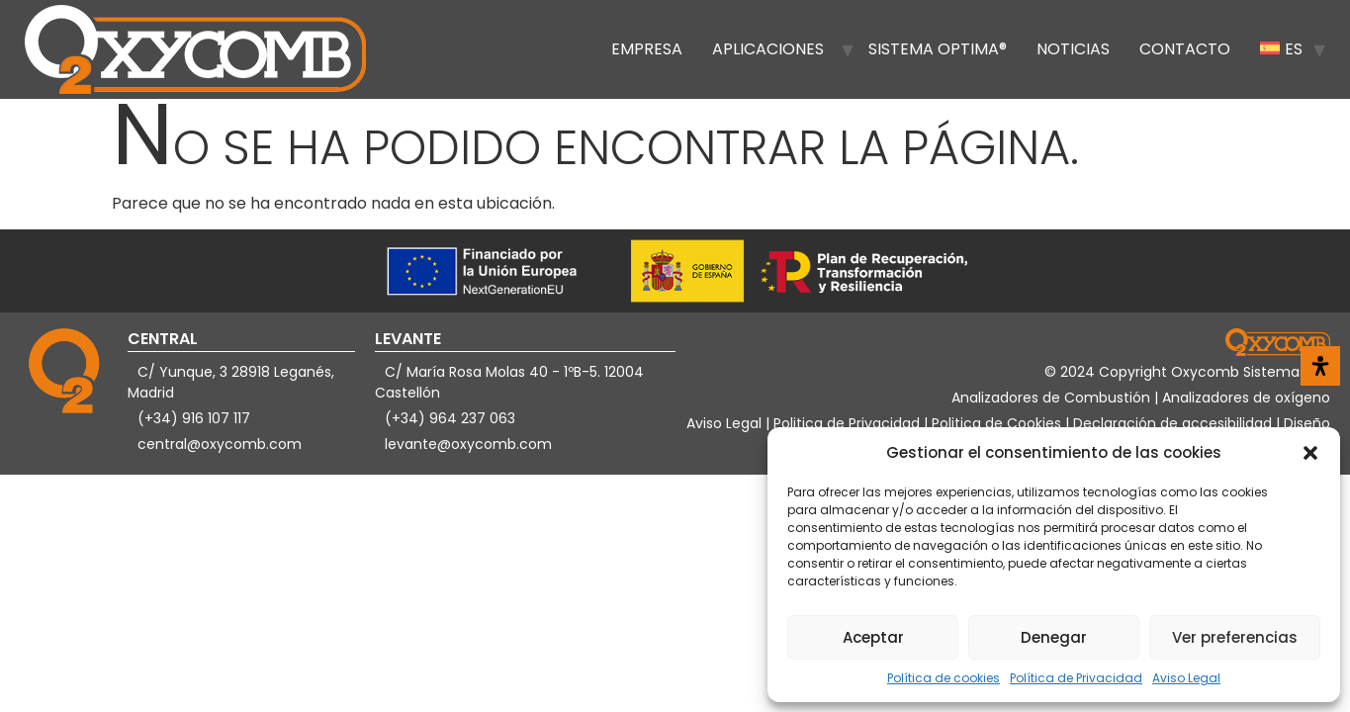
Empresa (646, 49)
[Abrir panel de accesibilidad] (1320, 366)
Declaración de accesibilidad (1174, 423)
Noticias (1073, 49)
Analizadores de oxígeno (1246, 397)
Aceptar (873, 637)
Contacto (1184, 49)
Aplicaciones (768, 49)
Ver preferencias (1235, 637)
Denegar (1054, 637)
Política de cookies (943, 677)
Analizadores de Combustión (1052, 397)
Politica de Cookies (996, 423)
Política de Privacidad (1076, 677)
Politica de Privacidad (848, 423)
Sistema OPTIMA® (937, 49)
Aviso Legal (1186, 677)
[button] (1310, 453)
